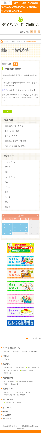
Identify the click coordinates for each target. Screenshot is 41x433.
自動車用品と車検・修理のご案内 (14, 395)
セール (7, 197)
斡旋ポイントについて (10, 384)
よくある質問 (6, 415)
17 (4, 230)
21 (26, 230)
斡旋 (15, 64)
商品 (7, 182)
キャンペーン (10, 162)
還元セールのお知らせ (10, 370)
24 (4, 233)
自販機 (7, 207)
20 (20, 230)
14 (26, 228)
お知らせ (6, 359)
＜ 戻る (7, 111)
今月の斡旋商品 (8, 381)
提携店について (8, 392)
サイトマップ (6, 418)
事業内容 (15, 351)
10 (4, 228)
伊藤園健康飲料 (13, 69)
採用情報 (4, 411)
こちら (4, 90)
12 (15, 228)
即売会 (7, 167)
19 (15, 230)
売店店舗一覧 (7, 367)
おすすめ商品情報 (32, 367)
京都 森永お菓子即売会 (14, 126)
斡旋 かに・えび (12, 131)
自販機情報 (7, 373)
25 (10, 233)
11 (10, 228)
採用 (7, 172)
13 (20, 228)
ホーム (4, 41)
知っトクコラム (6, 408)
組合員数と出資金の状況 (29, 351)
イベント (8, 187)
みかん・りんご (11, 136)
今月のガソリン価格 (23, 392)
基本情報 (6, 351)
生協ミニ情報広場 (17, 41)
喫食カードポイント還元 (12, 403)
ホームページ (10, 177)
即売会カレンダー (26, 370)
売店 (7, 202)
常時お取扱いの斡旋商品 (24, 381)
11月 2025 (21, 216)
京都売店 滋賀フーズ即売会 (15, 141)
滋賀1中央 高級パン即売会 (15, 146)
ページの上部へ (33, 338)
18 (10, 230)
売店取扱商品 (19, 367)
